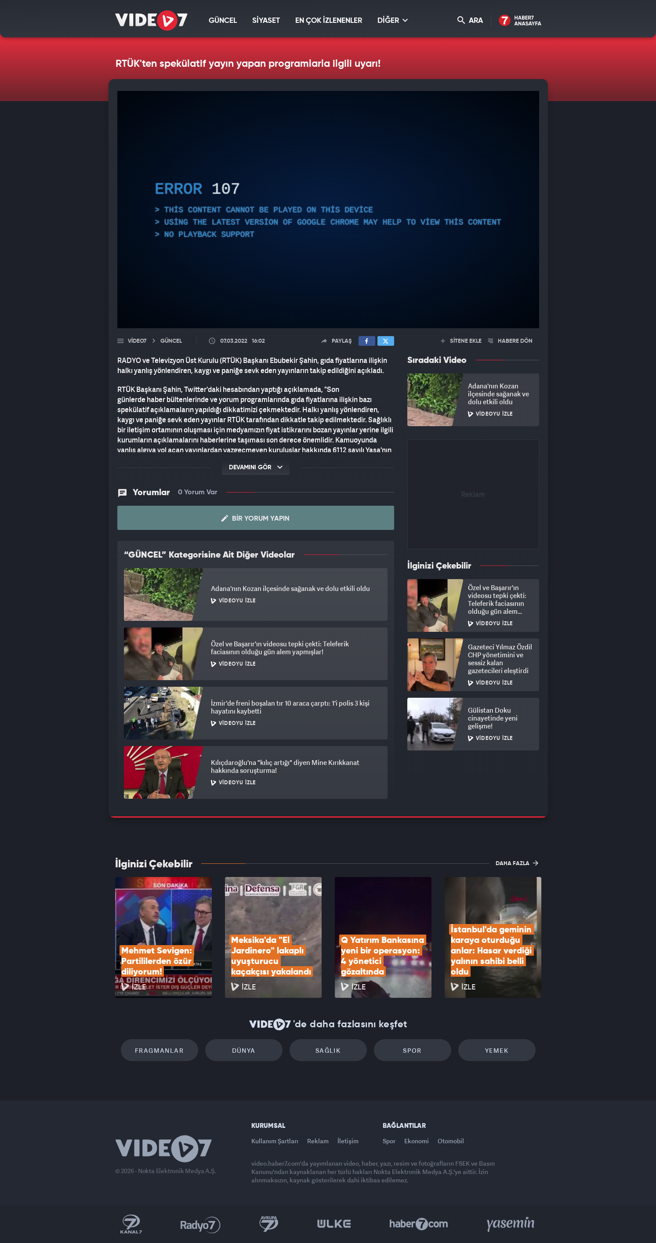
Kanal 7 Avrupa (269, 1224)
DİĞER (392, 20)
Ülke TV (334, 1224)
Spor (412, 1050)
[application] (328, 209)
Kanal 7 (131, 1224)
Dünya (244, 1050)
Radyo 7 (201, 1224)
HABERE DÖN (510, 341)
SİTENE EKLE (461, 341)
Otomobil (451, 1141)
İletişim (348, 1141)
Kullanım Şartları (274, 1141)
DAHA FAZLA (517, 863)
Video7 (137, 341)
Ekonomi (416, 1141)
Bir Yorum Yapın (255, 518)
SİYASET (266, 21)
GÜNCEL (223, 21)
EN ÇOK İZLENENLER (328, 21)
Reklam (318, 1141)
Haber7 (419, 1224)
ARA (470, 20)
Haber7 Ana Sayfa (520, 20)
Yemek (496, 1050)
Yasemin (511, 1224)
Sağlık (328, 1050)
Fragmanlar (159, 1050)
